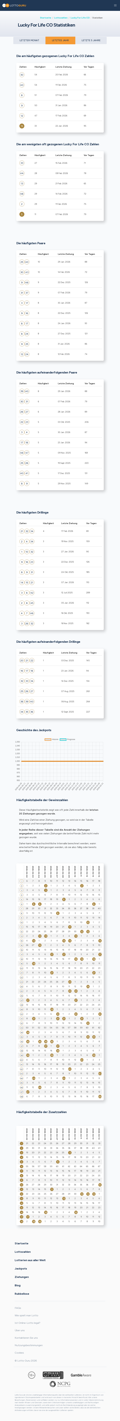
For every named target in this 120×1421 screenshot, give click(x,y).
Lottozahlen (61, 17)
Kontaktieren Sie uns (26, 1337)
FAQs (18, 1307)
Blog (17, 1285)
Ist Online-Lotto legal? (27, 1322)
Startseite (45, 17)
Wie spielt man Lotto (26, 1315)
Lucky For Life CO (80, 17)
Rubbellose (22, 1293)
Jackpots (21, 1268)
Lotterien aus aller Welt (30, 1260)
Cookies (19, 1352)
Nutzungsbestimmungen (29, 1345)
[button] (115, 5)
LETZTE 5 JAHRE (91, 40)
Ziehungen (22, 1277)
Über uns (20, 1330)
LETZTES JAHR (60, 40)
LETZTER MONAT (29, 40)
